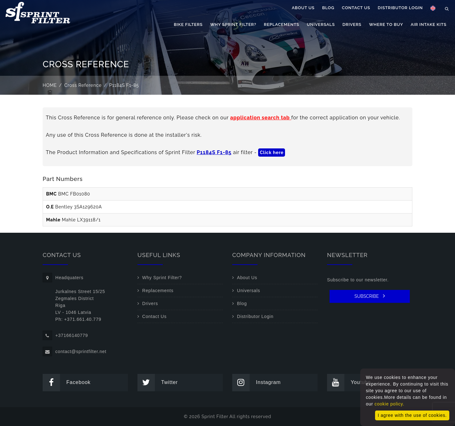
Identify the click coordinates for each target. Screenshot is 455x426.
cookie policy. (389, 403)
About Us (303, 7)
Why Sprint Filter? (233, 24)
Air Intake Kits (428, 24)
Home (50, 85)
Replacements (281, 24)
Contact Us (356, 7)
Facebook (67, 382)
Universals (321, 24)
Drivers (352, 24)
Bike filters (188, 24)
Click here (271, 152)
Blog (328, 7)
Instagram (256, 382)
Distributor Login (400, 7)
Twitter (157, 382)
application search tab (260, 118)
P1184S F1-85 (214, 152)
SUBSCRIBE (370, 296)
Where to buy (386, 24)
